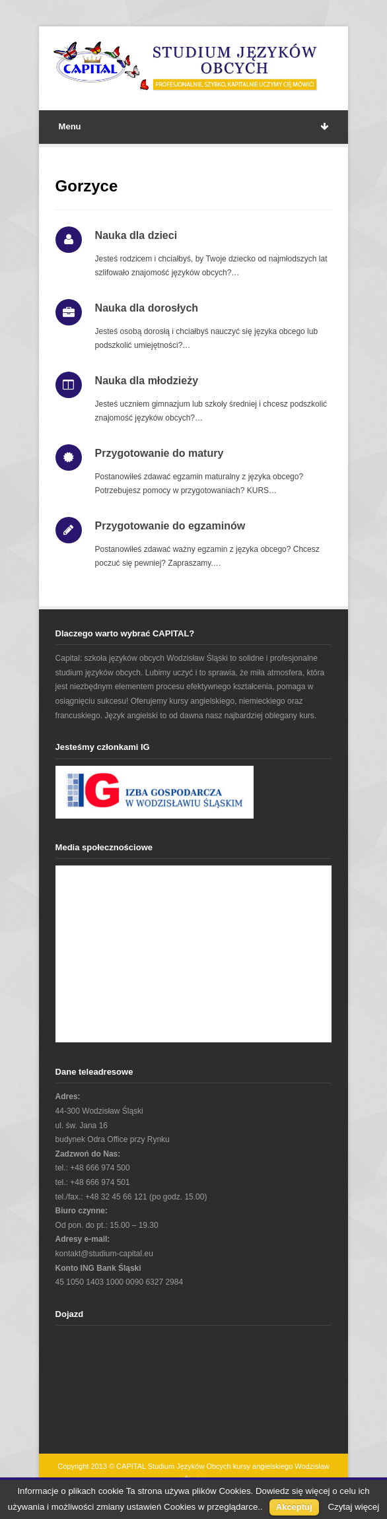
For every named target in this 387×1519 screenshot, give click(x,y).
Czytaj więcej (353, 1507)
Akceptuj (294, 1507)
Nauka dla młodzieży (147, 380)
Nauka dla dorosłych (147, 308)
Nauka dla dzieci (136, 235)
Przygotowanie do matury (159, 453)
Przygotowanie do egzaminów (170, 525)
